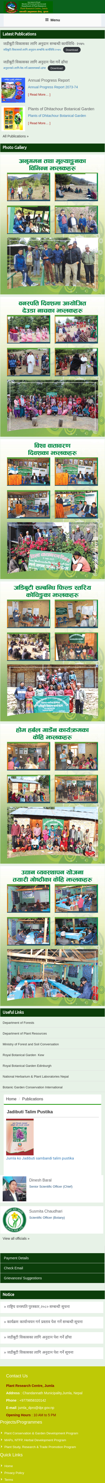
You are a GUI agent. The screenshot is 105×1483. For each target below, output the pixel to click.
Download (72, 49)
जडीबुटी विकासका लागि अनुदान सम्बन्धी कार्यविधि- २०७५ (43, 44)
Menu (52, 20)
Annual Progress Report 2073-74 (53, 87)
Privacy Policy (14, 1473)
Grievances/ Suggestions (23, 1278)
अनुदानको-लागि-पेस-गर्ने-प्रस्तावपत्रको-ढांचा (24, 68)
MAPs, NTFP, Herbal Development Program (35, 1440)
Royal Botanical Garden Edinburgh (27, 1066)
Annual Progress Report (49, 80)
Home (11, 1099)
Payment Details (16, 1258)
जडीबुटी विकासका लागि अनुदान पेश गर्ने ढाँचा (35, 62)
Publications (32, 1099)
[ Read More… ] (39, 94)
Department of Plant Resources (25, 1033)
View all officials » (16, 1238)
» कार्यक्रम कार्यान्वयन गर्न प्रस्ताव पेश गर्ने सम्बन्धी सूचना (43, 1322)
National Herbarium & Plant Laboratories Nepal (36, 1076)
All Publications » (16, 136)
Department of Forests (18, 1023)
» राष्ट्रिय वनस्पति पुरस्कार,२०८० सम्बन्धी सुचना (37, 1307)
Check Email (13, 1268)
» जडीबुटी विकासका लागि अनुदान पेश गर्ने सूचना (38, 1352)
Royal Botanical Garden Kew (23, 1055)
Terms (8, 1480)
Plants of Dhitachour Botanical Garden (61, 109)
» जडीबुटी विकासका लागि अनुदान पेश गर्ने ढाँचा (38, 1337)
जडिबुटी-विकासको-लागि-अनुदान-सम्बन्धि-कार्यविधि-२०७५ (32, 49)
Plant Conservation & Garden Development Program (41, 1433)
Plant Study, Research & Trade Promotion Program (40, 1447)
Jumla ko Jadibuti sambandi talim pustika (40, 1158)
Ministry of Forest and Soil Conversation (31, 1044)
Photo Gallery (15, 147)
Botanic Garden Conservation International (33, 1087)
